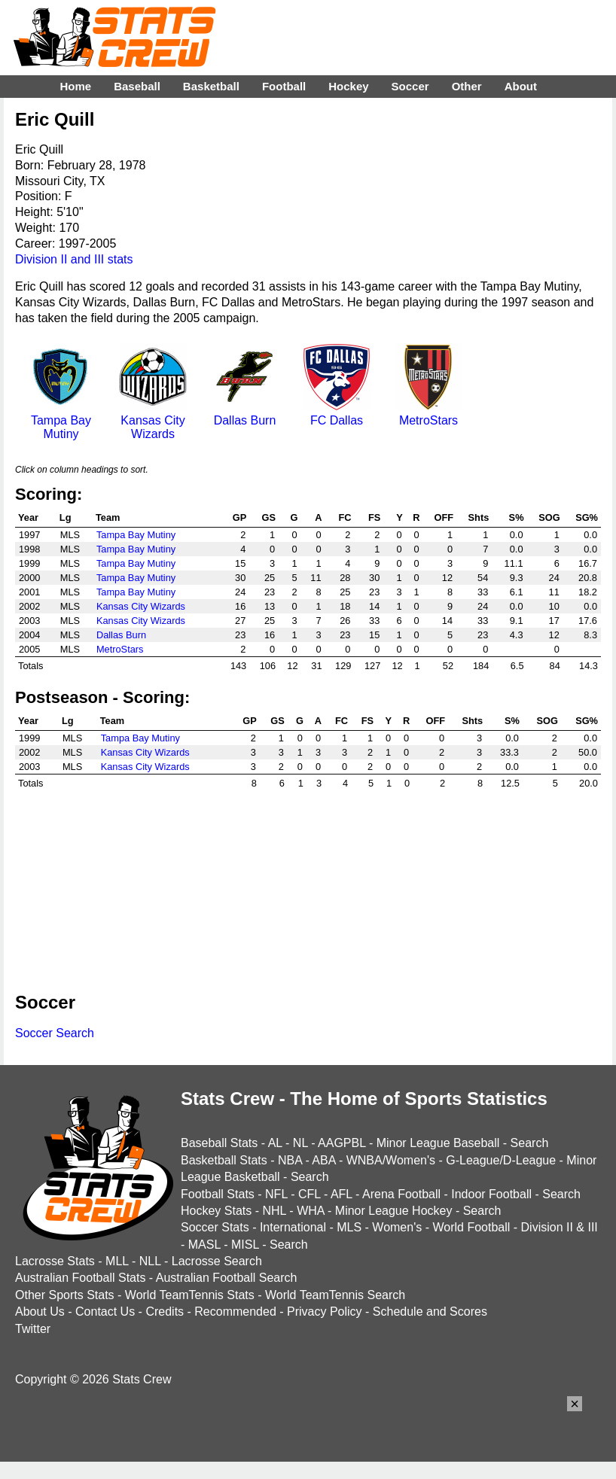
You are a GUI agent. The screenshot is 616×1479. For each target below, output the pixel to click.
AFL (341, 1194)
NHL (273, 1210)
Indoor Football (491, 1194)
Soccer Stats (215, 1227)
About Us (40, 1311)
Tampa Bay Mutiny (61, 420)
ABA (323, 1160)
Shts (478, 517)
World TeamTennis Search (335, 1295)
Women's (397, 1227)
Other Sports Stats (64, 1295)
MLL (117, 1261)
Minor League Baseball (438, 1143)
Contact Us (105, 1311)
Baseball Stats (219, 1143)
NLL (150, 1261)
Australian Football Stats (80, 1277)
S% (516, 517)
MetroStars (428, 413)
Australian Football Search (226, 1277)
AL (275, 1143)
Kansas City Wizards (153, 420)
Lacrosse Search (217, 1261)
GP (240, 517)
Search (530, 1143)
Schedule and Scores (430, 1311)
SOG (549, 517)
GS (269, 517)
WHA (310, 1210)
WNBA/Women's (390, 1160)
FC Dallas (337, 413)
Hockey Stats (216, 1210)
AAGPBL (341, 1143)
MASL (204, 1244)
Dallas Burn (245, 413)
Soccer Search (54, 1033)
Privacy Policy (324, 1311)
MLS (349, 1227)
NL (300, 1143)
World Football (471, 1227)
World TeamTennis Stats (190, 1295)
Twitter (32, 1328)
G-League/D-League (501, 1160)
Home (75, 86)
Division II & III (559, 1227)
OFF (443, 517)
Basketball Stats (224, 1160)
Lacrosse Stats (55, 1261)
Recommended (235, 1311)
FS (374, 517)
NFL (276, 1194)
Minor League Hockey (394, 1210)
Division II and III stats (74, 259)
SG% (586, 517)
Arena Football (401, 1194)
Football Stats (218, 1194)
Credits (164, 1311)
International (293, 1227)
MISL (245, 1244)
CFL (309, 1194)
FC (344, 517)
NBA (290, 1160)
